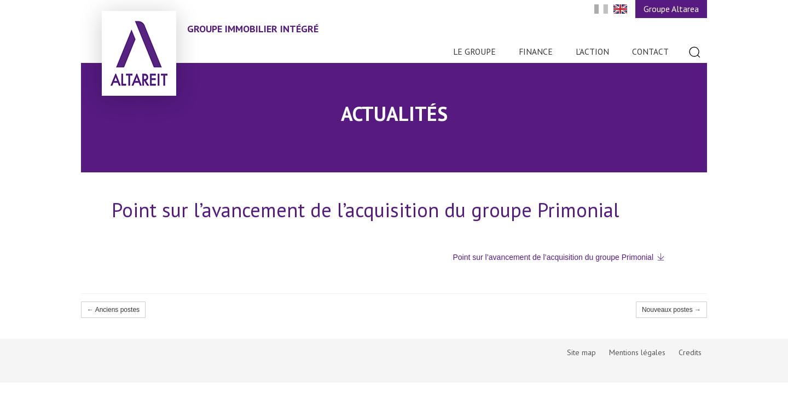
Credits (690, 352)
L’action (592, 51)
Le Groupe (474, 51)
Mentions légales (637, 352)
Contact (650, 51)
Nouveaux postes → (671, 310)
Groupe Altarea (671, 8)
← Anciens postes (113, 310)
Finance (536, 51)
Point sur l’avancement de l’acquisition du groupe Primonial (553, 257)
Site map (581, 352)
